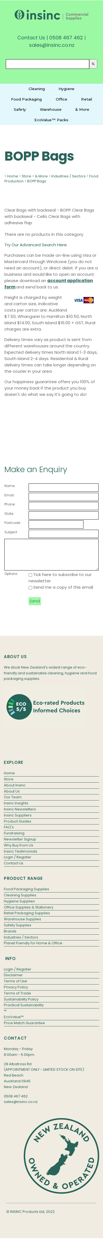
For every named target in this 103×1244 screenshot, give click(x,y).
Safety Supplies (17, 931)
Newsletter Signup (20, 845)
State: (9, 513)
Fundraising (14, 839)
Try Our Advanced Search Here (35, 245)
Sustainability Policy (21, 1005)
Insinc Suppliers (18, 821)
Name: (9, 485)
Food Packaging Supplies (26, 894)
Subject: (11, 532)
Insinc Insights (16, 809)
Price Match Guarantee (24, 1028)
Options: (11, 579)
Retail (86, 99)
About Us (12, 797)
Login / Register (17, 863)
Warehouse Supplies (22, 924)
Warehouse (51, 109)
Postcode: (12, 522)
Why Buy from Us (18, 851)
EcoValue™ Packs (51, 120)
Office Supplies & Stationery (28, 913)
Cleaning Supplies (20, 901)
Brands (10, 937)
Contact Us (31, 37)
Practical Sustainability (24, 1010)
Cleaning (37, 88)
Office (62, 99)
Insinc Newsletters (20, 815)
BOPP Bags (36, 181)
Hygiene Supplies (19, 907)
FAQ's (9, 832)
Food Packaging (26, 99)
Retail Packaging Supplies (27, 918)
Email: (9, 495)
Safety (20, 109)
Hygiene (66, 88)
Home (12, 176)
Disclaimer (13, 980)
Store (26, 176)
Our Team (13, 802)
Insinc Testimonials (20, 857)
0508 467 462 (66, 37)
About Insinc (15, 791)
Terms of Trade (17, 999)
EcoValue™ (14, 1022)
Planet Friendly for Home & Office (33, 948)
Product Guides (17, 827)
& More (82, 109)
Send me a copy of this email (61, 593)
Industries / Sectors (68, 176)
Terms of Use (15, 986)
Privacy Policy (16, 993)
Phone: (9, 504)
